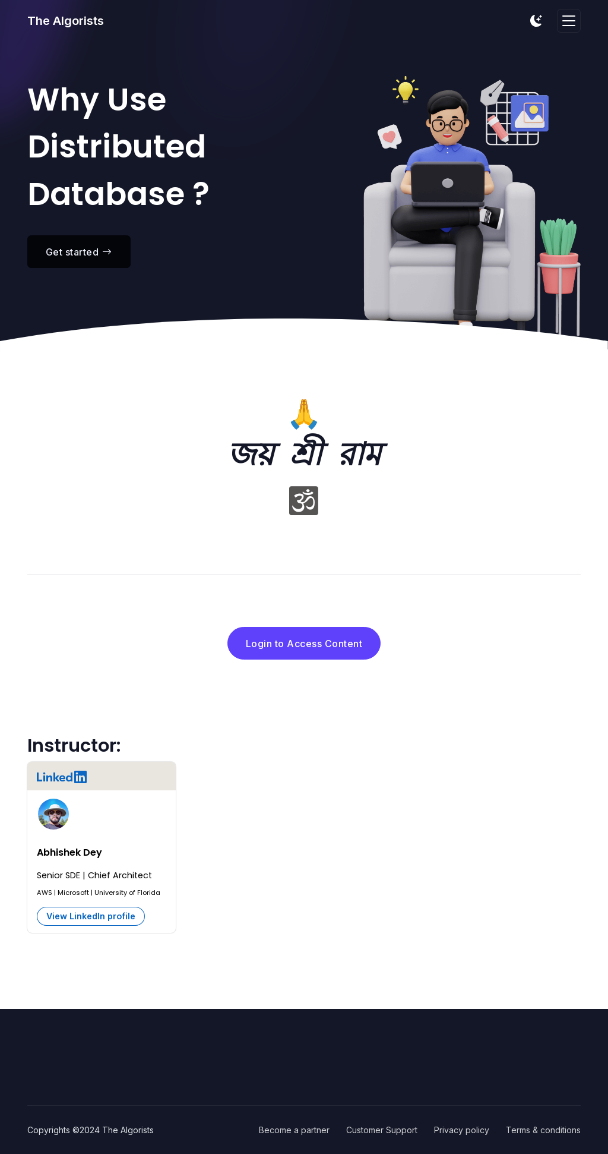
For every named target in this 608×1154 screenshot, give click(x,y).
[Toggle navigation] (569, 21)
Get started (79, 252)
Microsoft (73, 892)
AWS (44, 892)
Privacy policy (461, 1130)
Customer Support (381, 1130)
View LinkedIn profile (90, 916)
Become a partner (294, 1130)
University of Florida (127, 892)
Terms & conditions (543, 1130)
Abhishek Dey (69, 852)
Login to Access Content (304, 643)
